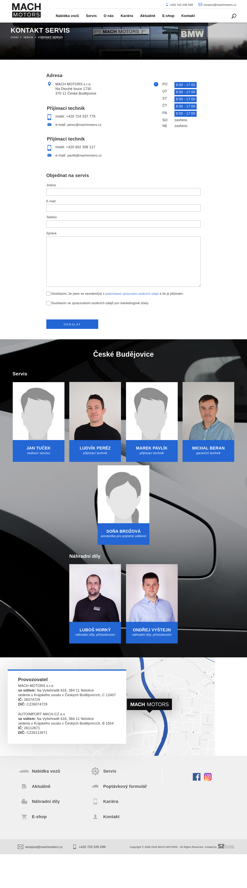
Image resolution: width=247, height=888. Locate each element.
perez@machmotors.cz (85, 125)
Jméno (51, 185)
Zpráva (51, 233)
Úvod (15, 37)
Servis (29, 37)
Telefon (51, 217)
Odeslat (74, 325)
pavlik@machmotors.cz (86, 155)
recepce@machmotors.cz (42, 881)
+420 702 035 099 (93, 881)
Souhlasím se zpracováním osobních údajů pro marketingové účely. (100, 303)
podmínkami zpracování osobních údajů (134, 293)
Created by (219, 881)
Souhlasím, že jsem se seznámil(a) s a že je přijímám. (119, 293)
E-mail (51, 201)
